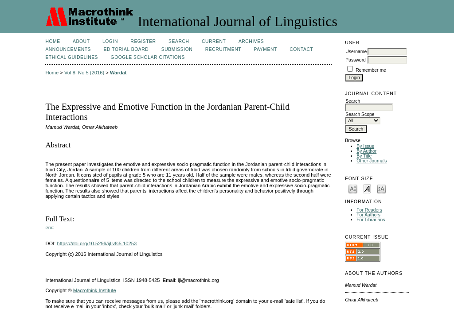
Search (178, 41)
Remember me (371, 70)
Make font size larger (381, 188)
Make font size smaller (352, 188)
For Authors (368, 214)
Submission (176, 49)
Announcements (68, 49)
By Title (364, 156)
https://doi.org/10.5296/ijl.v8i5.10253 (97, 243)
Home (52, 41)
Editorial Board (126, 49)
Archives (251, 41)
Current (214, 41)
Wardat (118, 72)
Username (356, 51)
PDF (49, 227)
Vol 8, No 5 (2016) (84, 72)
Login (110, 41)
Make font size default (367, 188)
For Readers (369, 210)
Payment (265, 49)
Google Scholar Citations (148, 57)
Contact (301, 49)
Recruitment (223, 49)
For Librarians (370, 219)
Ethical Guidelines (71, 57)
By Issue (365, 146)
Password (355, 60)
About (81, 41)
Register (143, 41)
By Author (366, 151)
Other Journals (371, 160)
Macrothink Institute (94, 290)
